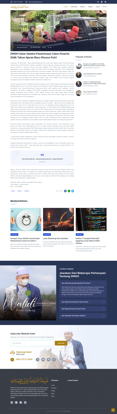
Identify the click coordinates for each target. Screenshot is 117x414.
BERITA (82, 7)
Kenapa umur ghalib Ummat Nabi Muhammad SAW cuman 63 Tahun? (94, 64)
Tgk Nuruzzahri (24, 47)
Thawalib (27, 191)
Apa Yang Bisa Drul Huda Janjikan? (83, 316)
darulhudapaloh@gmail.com (33, 2)
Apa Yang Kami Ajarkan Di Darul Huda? (83, 302)
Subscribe (61, 343)
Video (52, 396)
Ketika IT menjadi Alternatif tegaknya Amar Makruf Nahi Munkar (94, 82)
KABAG (90, 7)
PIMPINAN (74, 7)
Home (53, 385)
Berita (53, 393)
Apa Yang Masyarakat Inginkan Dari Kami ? (83, 283)
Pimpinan (53, 388)
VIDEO (98, 7)
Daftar (13, 191)
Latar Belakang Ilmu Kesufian (92, 74)
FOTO (105, 7)
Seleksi (19, 191)
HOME (65, 7)
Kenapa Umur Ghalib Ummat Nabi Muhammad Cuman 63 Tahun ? (25, 239)
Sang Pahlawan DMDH (90, 92)
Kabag (53, 390)
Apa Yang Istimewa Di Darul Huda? (83, 309)
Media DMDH (66, 411)
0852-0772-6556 (16, 2)
